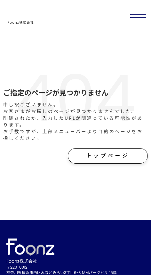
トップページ (107, 155)
